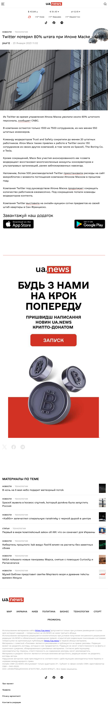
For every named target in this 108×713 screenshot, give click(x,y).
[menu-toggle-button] (3, 4)
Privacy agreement (11, 696)
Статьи (6, 528)
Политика (48, 611)
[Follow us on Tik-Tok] (46, 22)
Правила (6, 690)
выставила (33, 203)
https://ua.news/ (42, 630)
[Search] (105, 4)
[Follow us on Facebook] (54, 22)
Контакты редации (11, 702)
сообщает (24, 120)
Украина (21, 611)
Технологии (21, 32)
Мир (9, 611)
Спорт (97, 611)
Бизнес (64, 611)
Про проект (8, 684)
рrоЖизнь (54, 619)
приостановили (73, 173)
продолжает (76, 188)
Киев (35, 611)
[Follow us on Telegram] (61, 22)
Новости (7, 32)
